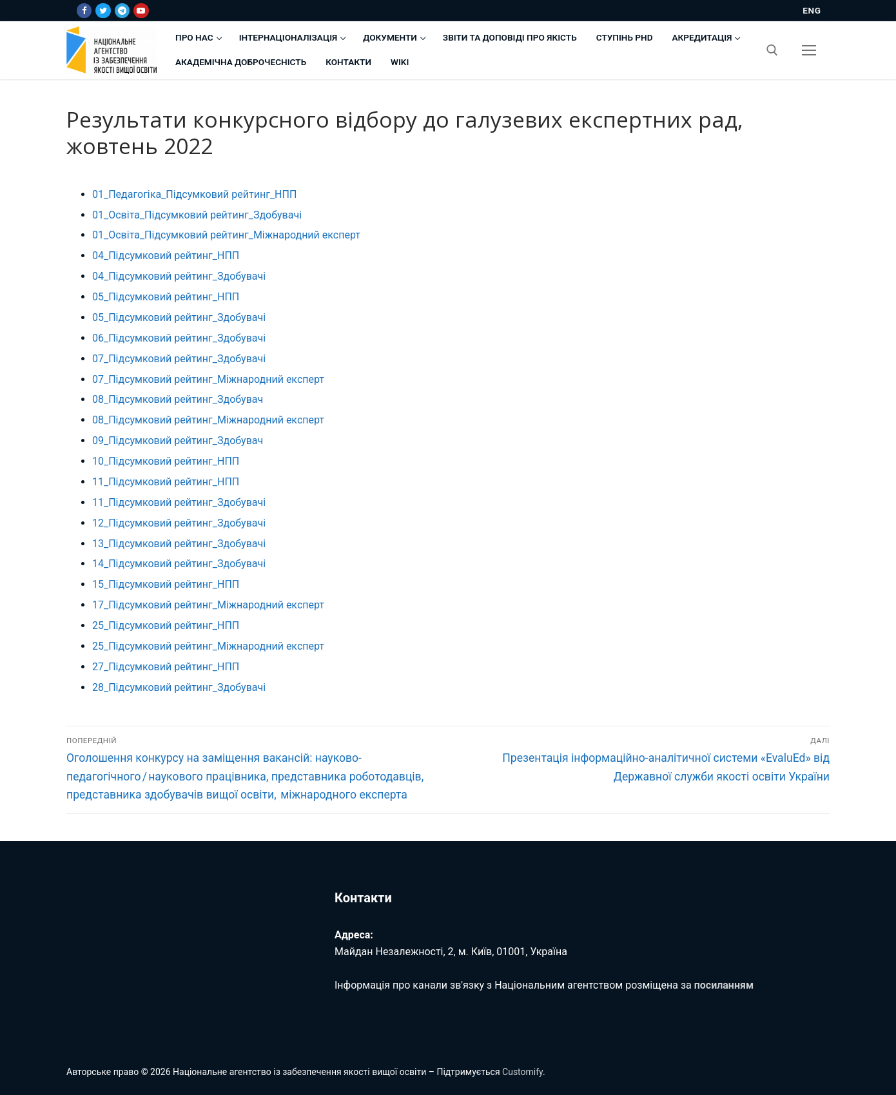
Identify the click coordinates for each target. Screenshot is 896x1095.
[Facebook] (84, 10)
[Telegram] (122, 10)
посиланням (724, 985)
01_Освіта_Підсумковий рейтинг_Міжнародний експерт (226, 235)
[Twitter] (102, 10)
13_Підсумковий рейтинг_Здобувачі (179, 544)
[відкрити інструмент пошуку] (772, 50)
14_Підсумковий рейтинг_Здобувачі (179, 563)
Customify (522, 1072)
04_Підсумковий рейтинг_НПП (165, 255)
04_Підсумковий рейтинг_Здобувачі (179, 276)
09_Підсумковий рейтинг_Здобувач (177, 440)
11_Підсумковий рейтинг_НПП (165, 482)
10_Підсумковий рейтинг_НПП (165, 461)
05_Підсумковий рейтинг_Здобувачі (179, 317)
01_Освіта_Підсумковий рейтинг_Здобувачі (197, 215)
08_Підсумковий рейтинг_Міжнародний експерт (208, 420)
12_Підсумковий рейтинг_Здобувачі (179, 523)
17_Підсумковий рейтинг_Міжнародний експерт (208, 605)
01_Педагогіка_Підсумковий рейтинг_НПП (194, 194)
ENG (812, 10)
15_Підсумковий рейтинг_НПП (165, 584)
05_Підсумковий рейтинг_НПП (165, 297)
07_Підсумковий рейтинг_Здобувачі (179, 359)
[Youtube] (140, 10)
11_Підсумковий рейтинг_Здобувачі (179, 502)
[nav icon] (809, 50)
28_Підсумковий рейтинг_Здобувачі (179, 687)
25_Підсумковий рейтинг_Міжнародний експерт (208, 646)
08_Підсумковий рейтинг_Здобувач (177, 399)
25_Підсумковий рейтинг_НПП (165, 625)
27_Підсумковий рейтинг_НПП (165, 667)
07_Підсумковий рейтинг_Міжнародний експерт (208, 379)
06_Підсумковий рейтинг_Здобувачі (179, 338)
